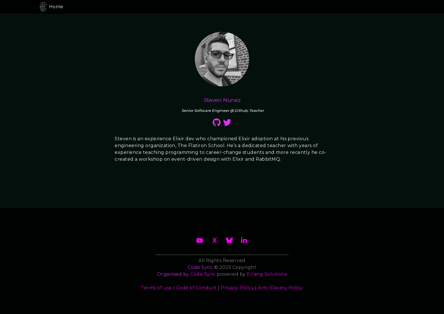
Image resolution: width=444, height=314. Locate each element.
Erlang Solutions (267, 274)
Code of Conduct (196, 287)
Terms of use (156, 287)
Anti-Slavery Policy (280, 287)
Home (56, 6)
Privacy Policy (237, 287)
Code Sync (202, 274)
